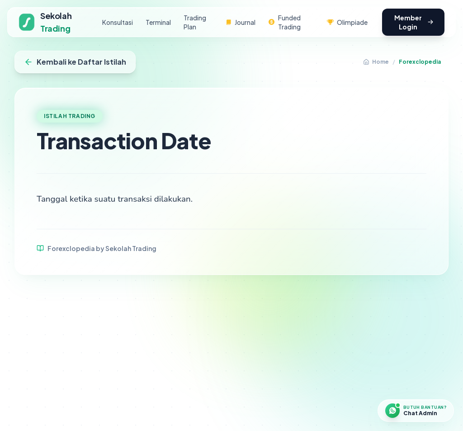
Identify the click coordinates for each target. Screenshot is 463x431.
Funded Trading (284, 22)
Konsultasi (117, 22)
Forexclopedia (420, 61)
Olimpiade (347, 22)
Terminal (158, 22)
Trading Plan (195, 22)
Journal (240, 22)
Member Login (414, 22)
